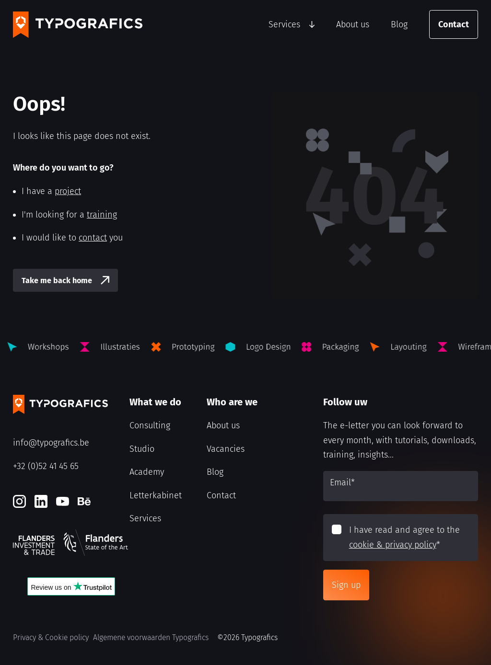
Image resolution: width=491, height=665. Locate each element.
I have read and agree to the (404, 537)
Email (342, 482)
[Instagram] (19, 501)
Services (284, 24)
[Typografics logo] (77, 24)
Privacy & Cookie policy (51, 637)
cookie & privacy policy (392, 544)
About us (352, 24)
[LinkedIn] (41, 501)
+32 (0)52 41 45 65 (46, 466)
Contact (453, 24)
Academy (146, 472)
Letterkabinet (155, 495)
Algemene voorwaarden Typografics (151, 637)
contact (93, 237)
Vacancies (226, 449)
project (68, 191)
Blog (399, 24)
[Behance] (84, 501)
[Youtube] (62, 501)
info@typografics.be (51, 442)
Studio (141, 449)
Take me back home (57, 280)
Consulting (149, 425)
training (102, 214)
